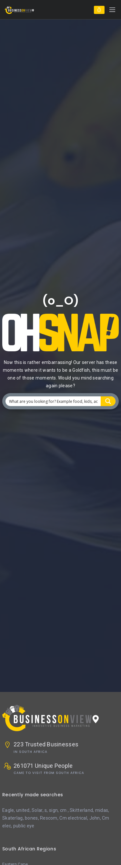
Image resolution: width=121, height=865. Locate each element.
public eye (24, 825)
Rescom (48, 818)
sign (53, 810)
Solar (37, 810)
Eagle (8, 810)
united (23, 810)
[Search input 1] (53, 401)
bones (31, 818)
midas (101, 810)
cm (64, 810)
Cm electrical (73, 818)
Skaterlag (12, 818)
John (94, 818)
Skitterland (81, 810)
